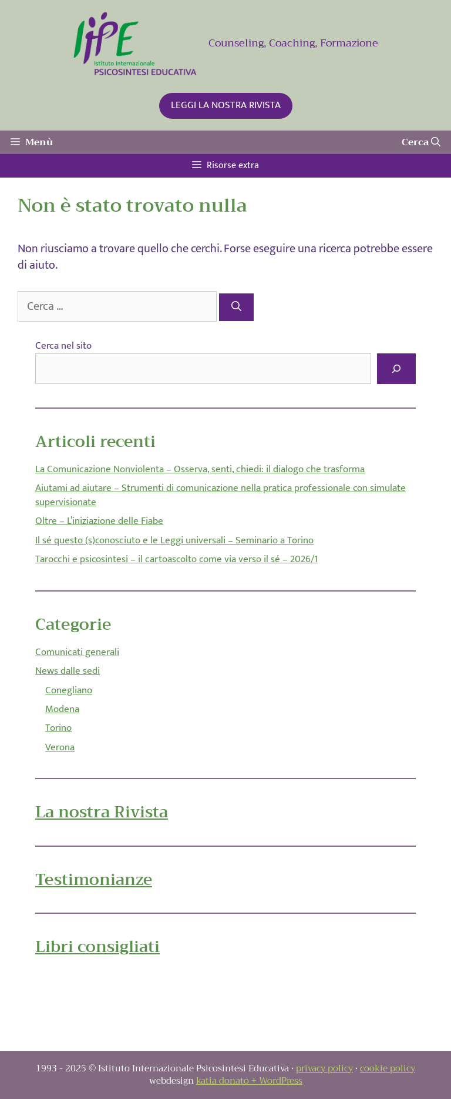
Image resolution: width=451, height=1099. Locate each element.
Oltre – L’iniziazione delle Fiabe (99, 521)
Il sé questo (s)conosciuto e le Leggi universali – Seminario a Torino (174, 540)
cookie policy (387, 1068)
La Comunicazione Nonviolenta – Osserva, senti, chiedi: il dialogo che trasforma (200, 469)
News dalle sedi (67, 671)
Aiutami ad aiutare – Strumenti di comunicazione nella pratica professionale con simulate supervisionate (220, 495)
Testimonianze (93, 879)
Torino (58, 728)
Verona (60, 747)
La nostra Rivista (101, 812)
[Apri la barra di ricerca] (421, 142)
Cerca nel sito (63, 346)
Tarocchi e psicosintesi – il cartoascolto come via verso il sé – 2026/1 (176, 559)
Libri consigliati (97, 946)
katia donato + (227, 1080)
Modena (62, 709)
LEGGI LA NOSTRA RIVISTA (226, 105)
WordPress (280, 1080)
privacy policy (324, 1068)
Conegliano (68, 690)
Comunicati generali (77, 652)
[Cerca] (236, 307)
